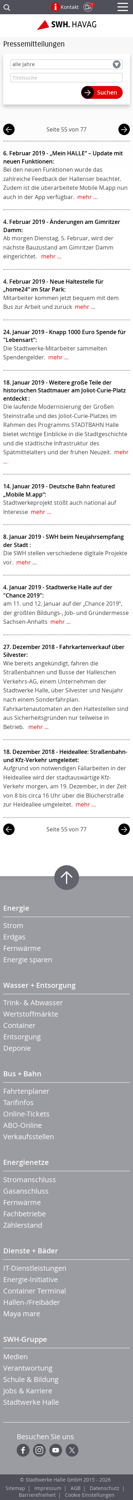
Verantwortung (27, 1368)
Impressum (47, 1488)
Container (19, 1025)
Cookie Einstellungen (90, 1494)
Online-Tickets (26, 1114)
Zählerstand (22, 1225)
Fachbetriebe (24, 1213)
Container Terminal (34, 1291)
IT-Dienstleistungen (34, 1268)
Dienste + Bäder (30, 1250)
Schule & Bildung (31, 1379)
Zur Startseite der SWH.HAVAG (66, 28)
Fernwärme (22, 948)
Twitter (72, 1450)
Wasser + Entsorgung (39, 985)
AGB (76, 1488)
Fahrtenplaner (26, 1091)
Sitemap (15, 1488)
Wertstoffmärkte (30, 1014)
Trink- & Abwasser (33, 1002)
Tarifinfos (18, 1102)
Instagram (39, 1450)
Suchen (107, 92)
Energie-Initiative (30, 1279)
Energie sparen (27, 959)
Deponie (17, 1048)
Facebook (23, 1450)
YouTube (55, 1450)
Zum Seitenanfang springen (66, 877)
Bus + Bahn (22, 1073)
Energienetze (26, 1162)
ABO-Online (22, 1125)
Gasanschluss (26, 1191)
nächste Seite (124, 130)
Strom (13, 925)
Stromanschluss (29, 1179)
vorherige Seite (9, 130)
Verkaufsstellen (28, 1136)
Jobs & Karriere (27, 1390)
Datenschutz (105, 1488)
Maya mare (21, 1313)
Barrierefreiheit (37, 1494)
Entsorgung (22, 1036)
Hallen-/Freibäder (31, 1302)
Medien (15, 1356)
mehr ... (87, 197)
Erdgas (14, 937)
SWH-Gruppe (25, 1339)
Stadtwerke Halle (31, 1402)
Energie (16, 908)
